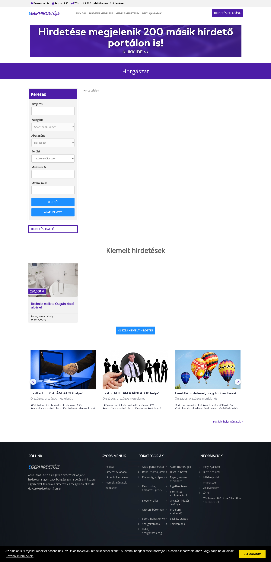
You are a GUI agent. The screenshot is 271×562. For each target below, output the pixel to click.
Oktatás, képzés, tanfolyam (180, 502)
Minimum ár (38, 167)
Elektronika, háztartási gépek (152, 488)
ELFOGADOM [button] (252, 553)
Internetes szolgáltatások (179, 493)
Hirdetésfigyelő (42, 229)
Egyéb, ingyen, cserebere (178, 479)
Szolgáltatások (151, 524)
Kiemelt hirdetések (127, 13)
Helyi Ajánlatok (151, 13)
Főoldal (81, 13)
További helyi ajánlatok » (228, 421)
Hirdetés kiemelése (101, 13)
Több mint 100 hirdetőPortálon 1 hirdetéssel (97, 3)
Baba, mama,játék (153, 472)
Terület (35, 151)
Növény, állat (150, 500)
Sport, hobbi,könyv (153, 518)
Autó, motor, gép (180, 466)
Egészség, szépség (153, 477)
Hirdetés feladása (227, 13)
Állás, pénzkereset (153, 466)
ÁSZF (206, 493)
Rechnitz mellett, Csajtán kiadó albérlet (52, 305)
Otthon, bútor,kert (153, 509)
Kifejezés (37, 104)
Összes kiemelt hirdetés (135, 330)
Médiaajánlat (211, 477)
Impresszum (210, 482)
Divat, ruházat (178, 472)
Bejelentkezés (40, 3)
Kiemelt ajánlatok (116, 482)
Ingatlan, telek (178, 486)
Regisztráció (60, 3)
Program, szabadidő (176, 511)
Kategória (37, 120)
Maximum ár (39, 183)
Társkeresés (177, 524)
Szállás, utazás (179, 518)
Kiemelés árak (211, 472)
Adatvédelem (211, 488)
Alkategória (38, 135)
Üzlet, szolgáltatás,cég (152, 531)
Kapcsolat (111, 488)
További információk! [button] (19, 556)
